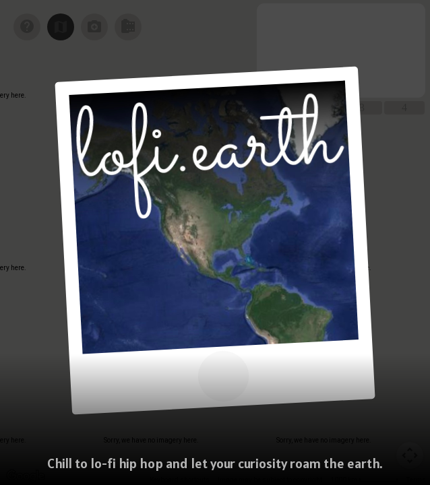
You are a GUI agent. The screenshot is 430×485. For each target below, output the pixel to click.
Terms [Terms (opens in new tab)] (416, 480)
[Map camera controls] (409, 455)
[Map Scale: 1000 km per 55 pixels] (364, 480)
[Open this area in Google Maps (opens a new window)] (25, 476)
